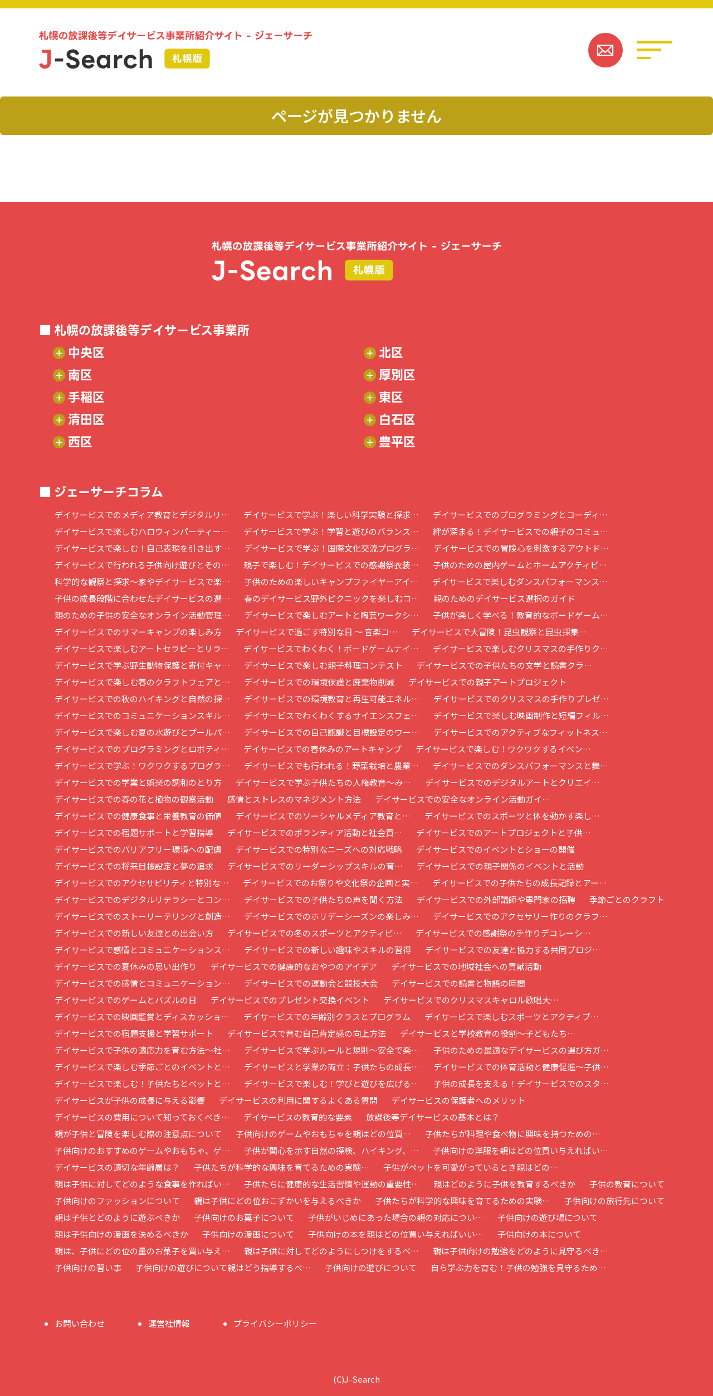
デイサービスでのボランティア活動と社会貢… (314, 832)
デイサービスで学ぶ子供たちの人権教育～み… (323, 782)
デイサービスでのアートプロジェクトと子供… (503, 832)
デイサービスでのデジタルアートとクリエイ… (512, 782)
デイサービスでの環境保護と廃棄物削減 (319, 682)
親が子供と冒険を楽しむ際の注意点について (138, 1133)
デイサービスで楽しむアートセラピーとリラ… (142, 648)
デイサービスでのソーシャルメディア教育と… (323, 816)
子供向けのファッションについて (117, 1200)
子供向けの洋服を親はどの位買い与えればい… (520, 1150)
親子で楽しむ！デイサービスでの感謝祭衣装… (331, 565)
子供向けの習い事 (88, 1267)
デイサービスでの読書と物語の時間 (458, 983)
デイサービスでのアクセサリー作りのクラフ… (520, 916)
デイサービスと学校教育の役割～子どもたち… (487, 1033)
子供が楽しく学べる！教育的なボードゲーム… (520, 615)
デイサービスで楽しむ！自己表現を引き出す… (142, 548)
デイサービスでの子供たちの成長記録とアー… (519, 882)
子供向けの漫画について (248, 1234)
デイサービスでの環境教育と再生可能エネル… (331, 698)
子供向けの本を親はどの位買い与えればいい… (396, 1234)
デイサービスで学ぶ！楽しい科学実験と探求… (331, 514)
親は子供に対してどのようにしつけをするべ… (331, 1251)
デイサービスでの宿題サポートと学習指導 (134, 832)
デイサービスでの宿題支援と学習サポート (134, 1033)
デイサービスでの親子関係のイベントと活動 (500, 866)
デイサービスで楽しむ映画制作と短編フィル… (521, 715)
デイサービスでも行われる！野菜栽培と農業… (331, 765)
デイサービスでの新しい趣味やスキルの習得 (327, 949)
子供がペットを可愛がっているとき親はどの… (470, 1167)
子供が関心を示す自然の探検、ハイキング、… (331, 1150)
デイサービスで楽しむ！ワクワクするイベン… (503, 749)
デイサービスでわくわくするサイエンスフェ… (331, 715)
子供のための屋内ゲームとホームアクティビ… (520, 565)
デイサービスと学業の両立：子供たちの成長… (331, 1067)
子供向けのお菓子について (244, 1217)
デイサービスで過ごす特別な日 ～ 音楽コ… (317, 631)
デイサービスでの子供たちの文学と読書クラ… (504, 665)
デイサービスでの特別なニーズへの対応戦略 (319, 849)
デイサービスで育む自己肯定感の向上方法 (306, 1033)
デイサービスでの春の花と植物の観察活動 (134, 799)
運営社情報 (169, 1323)
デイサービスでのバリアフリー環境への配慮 (138, 849)
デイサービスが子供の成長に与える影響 (130, 1100)
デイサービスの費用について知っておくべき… (142, 1117)
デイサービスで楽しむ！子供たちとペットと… (142, 1083)
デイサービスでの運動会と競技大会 (311, 983)
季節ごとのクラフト (627, 899)
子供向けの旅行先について (614, 1200)
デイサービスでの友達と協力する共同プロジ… (512, 949)
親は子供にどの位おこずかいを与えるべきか (277, 1200)
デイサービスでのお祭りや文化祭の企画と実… (330, 882)
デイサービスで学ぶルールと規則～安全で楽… (331, 1050)
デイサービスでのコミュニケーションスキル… (142, 715)
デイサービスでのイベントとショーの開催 (495, 849)
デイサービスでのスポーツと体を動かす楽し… (512, 816)
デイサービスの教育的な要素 (297, 1117)
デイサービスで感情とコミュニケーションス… (142, 949)
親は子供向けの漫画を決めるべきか (121, 1234)
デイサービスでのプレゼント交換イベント (290, 1000)
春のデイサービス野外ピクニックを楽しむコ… (331, 598)
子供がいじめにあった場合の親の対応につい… (396, 1217)
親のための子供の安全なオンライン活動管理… (142, 615)
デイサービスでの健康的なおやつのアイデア (294, 966)
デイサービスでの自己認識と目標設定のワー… (331, 732)
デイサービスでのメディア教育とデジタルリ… (142, 514)
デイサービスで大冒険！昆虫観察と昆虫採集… (499, 631)
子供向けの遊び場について (547, 1217)
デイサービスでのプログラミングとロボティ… (142, 749)
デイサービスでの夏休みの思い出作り (126, 966)
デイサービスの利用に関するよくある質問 (298, 1100)
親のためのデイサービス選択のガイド (504, 598)
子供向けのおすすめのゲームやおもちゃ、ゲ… (142, 1150)
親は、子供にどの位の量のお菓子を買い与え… (142, 1251)
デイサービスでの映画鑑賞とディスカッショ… (142, 1016)
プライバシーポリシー (275, 1323)
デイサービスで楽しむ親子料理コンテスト (323, 665)
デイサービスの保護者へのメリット (458, 1100)
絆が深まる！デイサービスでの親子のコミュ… (520, 531)
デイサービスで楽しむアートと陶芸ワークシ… (331, 615)
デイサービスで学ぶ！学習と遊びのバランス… (331, 531)
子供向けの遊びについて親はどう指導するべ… (223, 1267)
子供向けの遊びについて (371, 1267)
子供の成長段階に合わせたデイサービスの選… (142, 598)
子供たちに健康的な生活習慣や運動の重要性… (331, 1184)
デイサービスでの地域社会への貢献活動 (466, 966)
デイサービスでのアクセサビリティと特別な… (142, 882)
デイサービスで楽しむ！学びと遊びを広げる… (331, 1083)
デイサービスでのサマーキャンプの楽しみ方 (138, 631)
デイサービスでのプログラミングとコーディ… (520, 514)
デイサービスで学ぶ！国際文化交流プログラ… (331, 548)
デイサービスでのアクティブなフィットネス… (520, 732)
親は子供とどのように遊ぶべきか (117, 1217)
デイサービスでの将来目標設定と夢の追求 (134, 866)
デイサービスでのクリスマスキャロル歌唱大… (471, 1000)
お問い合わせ (80, 1323)
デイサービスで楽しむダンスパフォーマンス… (520, 581)
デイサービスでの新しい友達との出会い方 (134, 933)
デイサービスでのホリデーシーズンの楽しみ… (331, 916)
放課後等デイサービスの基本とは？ (433, 1117)
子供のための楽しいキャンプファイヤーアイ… (331, 581)
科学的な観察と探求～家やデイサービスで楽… (142, 581)
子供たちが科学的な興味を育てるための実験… (281, 1167)
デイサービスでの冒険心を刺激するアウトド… (521, 548)
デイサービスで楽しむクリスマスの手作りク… (520, 648)
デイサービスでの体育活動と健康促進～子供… (521, 1067)
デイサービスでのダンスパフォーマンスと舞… (520, 765)
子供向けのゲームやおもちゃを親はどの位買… (323, 1133)
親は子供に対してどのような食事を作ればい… (142, 1184)
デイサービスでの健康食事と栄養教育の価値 (138, 816)
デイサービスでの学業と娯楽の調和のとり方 (138, 782)
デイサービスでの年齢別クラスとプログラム (327, 1016)
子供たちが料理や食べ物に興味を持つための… (512, 1133)
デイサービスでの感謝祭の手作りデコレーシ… (503, 933)
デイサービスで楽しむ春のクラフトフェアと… (142, 682)
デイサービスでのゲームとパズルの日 (126, 1000)
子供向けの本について (539, 1234)
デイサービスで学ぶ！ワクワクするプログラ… (142, 765)
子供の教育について (627, 1184)
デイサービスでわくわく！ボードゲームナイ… (331, 648)
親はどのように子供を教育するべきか (504, 1184)
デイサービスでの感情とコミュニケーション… (142, 983)
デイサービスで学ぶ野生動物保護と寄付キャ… (142, 665)
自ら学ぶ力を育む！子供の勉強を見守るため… (518, 1267)
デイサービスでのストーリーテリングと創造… (142, 916)
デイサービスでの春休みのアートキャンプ (322, 749)
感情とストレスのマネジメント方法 (294, 799)
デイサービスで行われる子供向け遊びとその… (142, 565)
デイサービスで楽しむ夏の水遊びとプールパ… (142, 732)
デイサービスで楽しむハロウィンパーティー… (142, 531)
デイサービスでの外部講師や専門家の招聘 (496, 899)
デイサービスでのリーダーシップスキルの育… (315, 866)
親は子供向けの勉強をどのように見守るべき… (520, 1251)
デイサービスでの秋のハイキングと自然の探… (142, 698)
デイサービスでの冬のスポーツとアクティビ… (314, 933)
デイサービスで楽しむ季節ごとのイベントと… (142, 1067)
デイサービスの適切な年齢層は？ (117, 1167)
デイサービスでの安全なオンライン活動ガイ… (462, 799)
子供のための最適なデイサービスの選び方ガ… (521, 1050)
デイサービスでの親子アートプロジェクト (487, 682)
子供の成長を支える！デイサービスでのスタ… (521, 1083)
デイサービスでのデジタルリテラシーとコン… (142, 899)
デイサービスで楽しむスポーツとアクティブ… (511, 1016)
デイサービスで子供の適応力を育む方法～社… (142, 1050)
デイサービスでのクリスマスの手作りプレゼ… (521, 698)
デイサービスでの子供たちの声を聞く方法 (323, 899)
